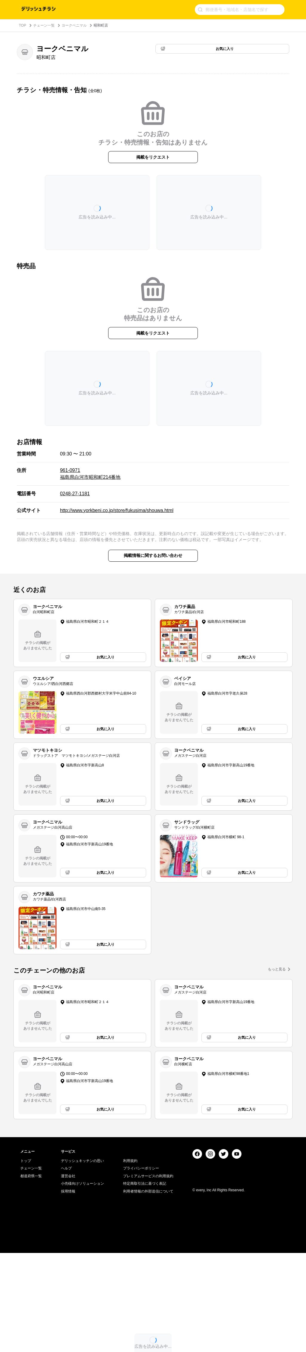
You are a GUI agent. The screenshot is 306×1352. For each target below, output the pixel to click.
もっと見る (277, 969)
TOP (22, 25)
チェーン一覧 (44, 25)
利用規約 (130, 1260)
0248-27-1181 (75, 493)
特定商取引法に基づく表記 (144, 1282)
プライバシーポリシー (141, 1267)
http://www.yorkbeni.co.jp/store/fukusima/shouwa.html (117, 510)
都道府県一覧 (31, 1275)
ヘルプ (66, 1267)
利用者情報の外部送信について (148, 1290)
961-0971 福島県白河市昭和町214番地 (90, 473)
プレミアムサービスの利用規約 (148, 1275)
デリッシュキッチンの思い (82, 1260)
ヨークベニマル (74, 25)
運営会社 (68, 1275)
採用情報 (68, 1290)
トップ (25, 1260)
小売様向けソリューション (82, 1282)
